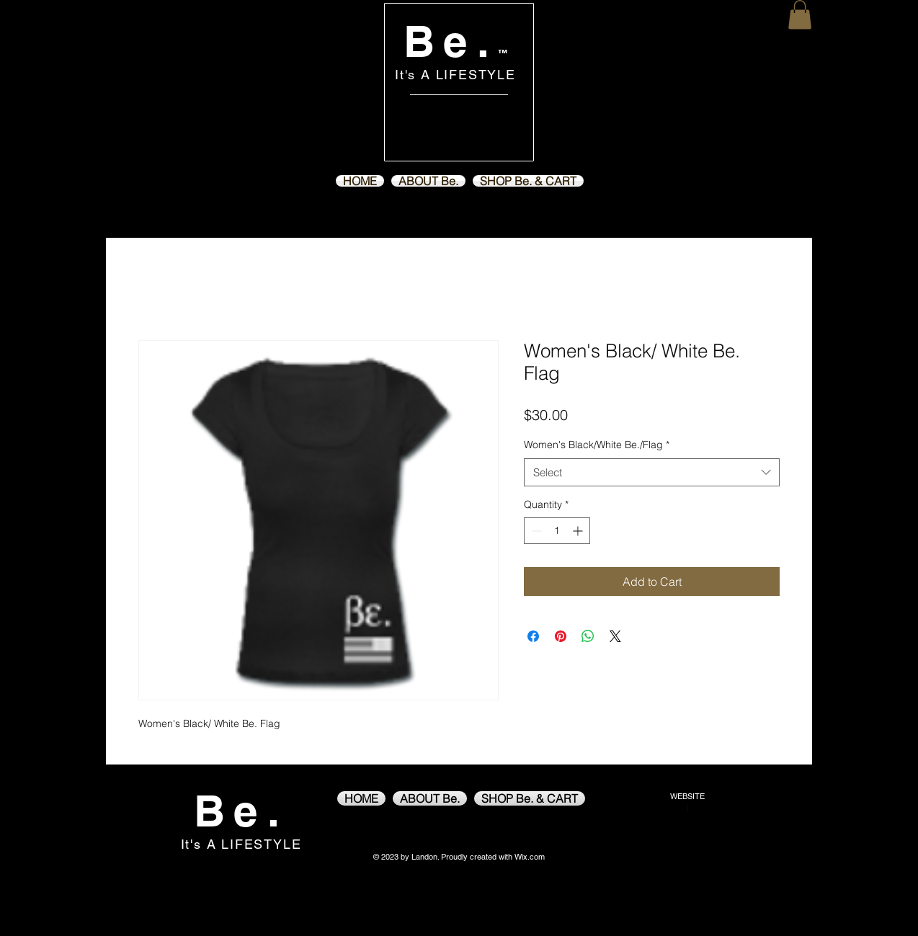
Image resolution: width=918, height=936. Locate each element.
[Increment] (579, 530)
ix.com (533, 857)
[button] (800, 15)
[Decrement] (535, 530)
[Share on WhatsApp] (588, 636)
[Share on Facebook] (533, 636)
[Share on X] (615, 636)
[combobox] (652, 472)
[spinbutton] (557, 530)
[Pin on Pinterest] (560, 636)
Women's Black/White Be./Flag (596, 444)
